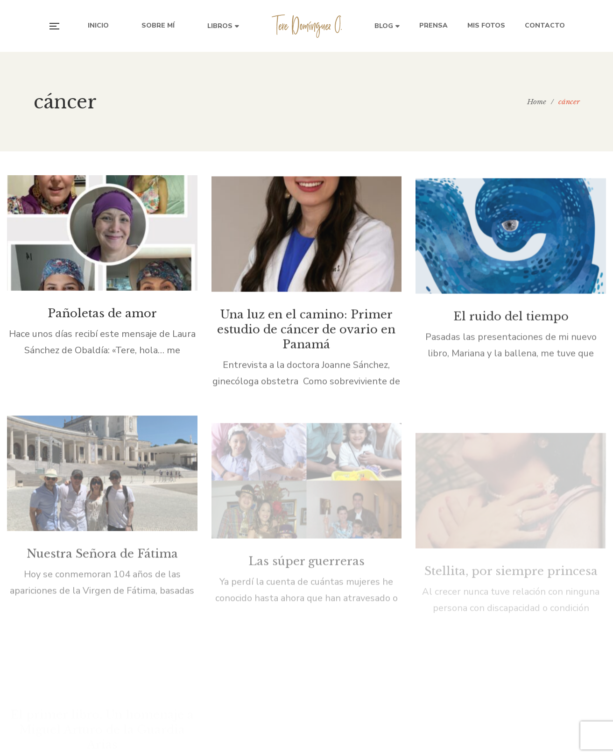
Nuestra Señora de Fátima (102, 572)
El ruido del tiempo (511, 324)
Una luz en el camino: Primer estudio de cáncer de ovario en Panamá (306, 335)
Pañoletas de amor (102, 316)
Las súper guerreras (306, 513)
